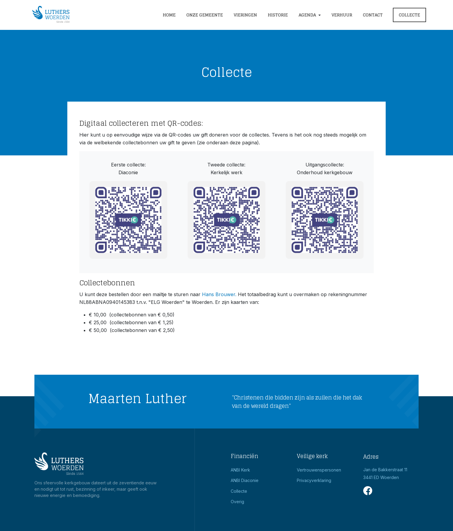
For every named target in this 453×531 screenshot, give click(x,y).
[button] (309, 15)
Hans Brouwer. (219, 294)
